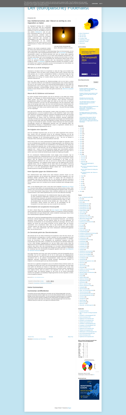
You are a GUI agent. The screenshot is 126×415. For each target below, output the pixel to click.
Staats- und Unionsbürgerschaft (86, 290)
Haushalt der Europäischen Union (86, 261)
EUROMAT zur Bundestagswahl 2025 (87, 315)
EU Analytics (82, 223)
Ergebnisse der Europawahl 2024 (86, 318)
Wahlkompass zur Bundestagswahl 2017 (88, 331)
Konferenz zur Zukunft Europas (86, 269)
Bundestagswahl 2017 (84, 205)
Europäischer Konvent (84, 236)
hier (93, 374)
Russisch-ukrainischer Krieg (85, 285)
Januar (82, 189)
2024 (81, 132)
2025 (81, 130)
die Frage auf (34, 58)
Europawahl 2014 (83, 243)
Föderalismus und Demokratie (46, 283)
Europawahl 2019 (83, 244)
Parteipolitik (81, 274)
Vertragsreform (82, 298)
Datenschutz (82, 43)
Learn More (95, 3)
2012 (81, 154)
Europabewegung (83, 231)
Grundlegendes (82, 257)
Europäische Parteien (84, 311)
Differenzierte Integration (84, 218)
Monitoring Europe (83, 270)
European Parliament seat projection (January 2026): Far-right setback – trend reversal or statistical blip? (88, 89)
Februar (83, 187)
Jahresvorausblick (83, 265)
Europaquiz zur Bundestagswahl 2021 (87, 325)
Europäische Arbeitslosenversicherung (87, 233)
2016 (81, 147)
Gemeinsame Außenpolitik (85, 252)
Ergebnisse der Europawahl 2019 (86, 328)
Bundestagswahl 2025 (84, 208)
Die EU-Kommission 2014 (84, 335)
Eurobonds (81, 226)
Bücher (81, 202)
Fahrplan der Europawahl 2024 (86, 322)
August (82, 176)
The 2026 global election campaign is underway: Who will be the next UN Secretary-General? (87, 103)
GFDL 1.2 (33, 277)
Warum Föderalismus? (84, 33)
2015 (81, 148)
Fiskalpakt (81, 249)
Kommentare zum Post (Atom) (39, 339)
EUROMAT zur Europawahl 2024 (86, 320)
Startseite (51, 336)
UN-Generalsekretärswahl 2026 (86, 295)
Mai (82, 181)
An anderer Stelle (83, 38)
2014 (81, 150)
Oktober (83, 159)
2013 (81, 152)
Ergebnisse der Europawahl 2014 (86, 336)
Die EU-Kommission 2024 (84, 317)
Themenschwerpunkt (83, 292)
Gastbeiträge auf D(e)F (84, 39)
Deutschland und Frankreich (85, 216)
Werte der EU (82, 303)
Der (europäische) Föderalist (58, 7)
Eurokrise (81, 228)
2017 (81, 145)
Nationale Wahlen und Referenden (86, 272)
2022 (81, 135)
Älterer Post (70, 336)
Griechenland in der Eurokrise (85, 256)
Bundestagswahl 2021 (84, 207)
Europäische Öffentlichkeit (85, 234)
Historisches (82, 262)
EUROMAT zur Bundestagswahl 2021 (87, 323)
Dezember (83, 156)
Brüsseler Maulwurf (83, 200)
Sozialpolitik (82, 287)
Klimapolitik (81, 267)
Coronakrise (82, 213)
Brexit (80, 198)
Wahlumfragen (82, 300)
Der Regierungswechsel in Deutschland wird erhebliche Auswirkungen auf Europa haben (88, 113)
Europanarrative (82, 238)
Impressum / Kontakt (83, 41)
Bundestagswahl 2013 (84, 203)
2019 (81, 141)
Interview (81, 264)
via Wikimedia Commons (40, 277)
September (83, 161)
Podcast (81, 275)
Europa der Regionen (84, 230)
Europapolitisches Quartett (85, 239)
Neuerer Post (31, 336)
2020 (81, 139)
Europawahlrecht (83, 247)
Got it (100, 3)
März (82, 185)
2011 (81, 191)
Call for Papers (82, 212)
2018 (81, 143)
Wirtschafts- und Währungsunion (86, 305)
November (83, 157)
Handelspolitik (82, 259)
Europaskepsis (37, 283)
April (82, 183)
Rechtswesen (82, 282)
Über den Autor (82, 36)
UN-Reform (81, 297)
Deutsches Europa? (83, 215)
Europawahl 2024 (83, 246)
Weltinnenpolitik (82, 301)
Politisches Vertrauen (84, 279)
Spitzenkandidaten (83, 288)
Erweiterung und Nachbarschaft (86, 221)
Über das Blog (82, 35)
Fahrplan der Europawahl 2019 (86, 330)
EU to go (81, 225)
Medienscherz (38, 32)
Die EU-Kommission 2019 (84, 326)
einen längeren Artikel (57, 210)
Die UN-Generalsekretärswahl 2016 (87, 333)
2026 (81, 128)
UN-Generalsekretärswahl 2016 (86, 293)
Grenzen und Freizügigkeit (85, 254)
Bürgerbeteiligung (83, 210)
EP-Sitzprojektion (83, 220)
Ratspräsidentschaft (83, 280)
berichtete (62, 52)
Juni (82, 179)
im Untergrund (41, 61)
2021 (81, 137)
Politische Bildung (83, 277)
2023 (81, 133)
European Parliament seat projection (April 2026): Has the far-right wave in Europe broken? (88, 94)
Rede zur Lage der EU (84, 283)
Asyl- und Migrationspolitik (85, 197)
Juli (82, 177)
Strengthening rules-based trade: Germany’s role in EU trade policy (86, 99)
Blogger (69, 408)
